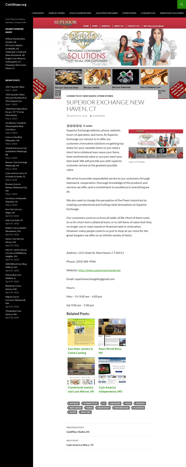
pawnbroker (121, 408)
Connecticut (74, 96)
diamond (115, 403)
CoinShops (98, 115)
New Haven (89, 96)
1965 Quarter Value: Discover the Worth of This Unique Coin (16, 97)
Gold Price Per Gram (107, 13)
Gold (128, 403)
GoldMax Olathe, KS (109, 429)
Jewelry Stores (56, 13)
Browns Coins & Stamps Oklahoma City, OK (16, 187)
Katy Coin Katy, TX (14, 220)
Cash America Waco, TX (109, 442)
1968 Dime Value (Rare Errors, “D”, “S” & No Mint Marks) (16, 112)
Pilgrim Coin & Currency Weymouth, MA (15, 300)
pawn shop (103, 408)
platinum (139, 408)
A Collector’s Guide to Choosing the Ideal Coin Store (15, 126)
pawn (89, 408)
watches (85, 412)
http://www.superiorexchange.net (99, 270)
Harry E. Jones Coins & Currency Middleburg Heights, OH (16, 253)
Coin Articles (148, 13)
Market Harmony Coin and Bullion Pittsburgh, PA (16, 151)
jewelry (140, 403)
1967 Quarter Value (14, 86)
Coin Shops (38, 13)
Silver (73, 412)
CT (104, 403)
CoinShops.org (15, 4)
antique (74, 403)
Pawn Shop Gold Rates (172, 13)
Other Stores (129, 13)
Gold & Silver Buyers (80, 13)
